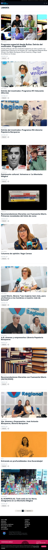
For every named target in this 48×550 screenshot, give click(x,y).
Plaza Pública (4, 335)
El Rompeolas (4, 172)
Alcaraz (45, 0)
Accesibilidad (4, 529)
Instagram (27, 524)
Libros (2, 458)
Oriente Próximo (24, 0)
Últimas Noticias (31, 0)
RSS (26, 527)
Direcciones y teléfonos (7, 524)
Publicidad (3, 522)
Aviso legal (4, 527)
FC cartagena (41, 0)
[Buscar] (46, 3)
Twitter (27, 521)
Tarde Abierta (4, 41)
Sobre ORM (4, 519)
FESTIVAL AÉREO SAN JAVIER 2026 (40, 543)
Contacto (27, 519)
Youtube (27, 526)
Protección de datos (6, 526)
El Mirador (3, 211)
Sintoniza (3, 521)
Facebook (27, 522)
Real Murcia (36, 0)
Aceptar (44, 546)
